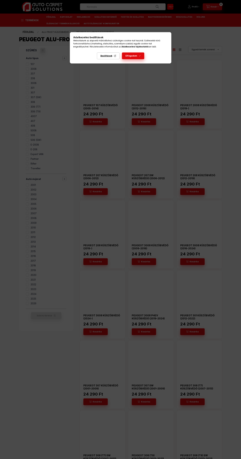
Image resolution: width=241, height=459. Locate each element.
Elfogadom (131, 55)
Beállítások (106, 55)
